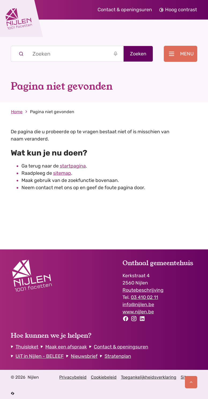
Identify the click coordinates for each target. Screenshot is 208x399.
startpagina (73, 166)
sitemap (62, 173)
